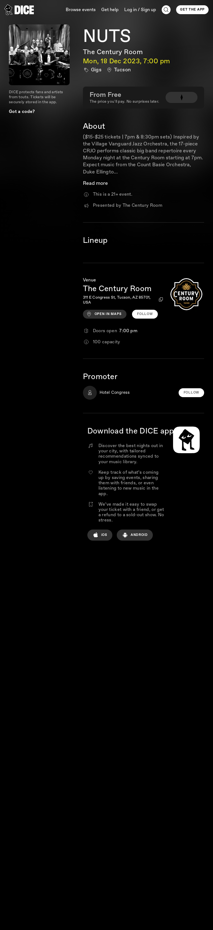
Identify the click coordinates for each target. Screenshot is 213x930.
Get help (110, 9)
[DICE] (19, 9)
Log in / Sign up (140, 9)
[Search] (166, 9)
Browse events (81, 9)
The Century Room (113, 52)
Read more (95, 183)
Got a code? (22, 111)
